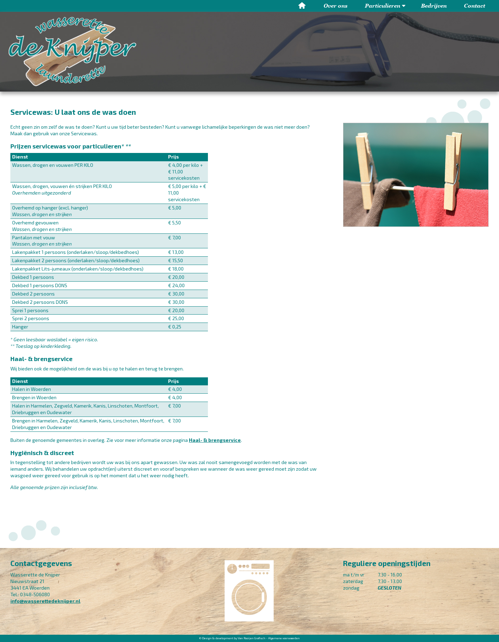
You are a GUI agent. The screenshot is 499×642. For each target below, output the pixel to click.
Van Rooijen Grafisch (251, 638)
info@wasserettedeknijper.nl (45, 601)
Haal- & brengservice (215, 440)
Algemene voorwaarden (284, 638)
